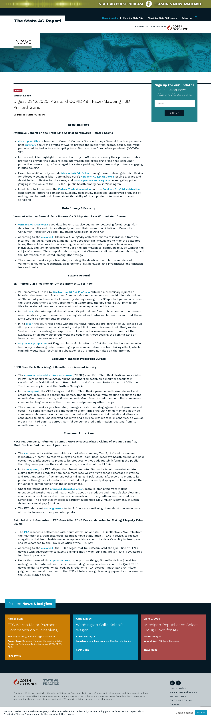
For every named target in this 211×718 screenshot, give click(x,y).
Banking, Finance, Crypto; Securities (36, 639)
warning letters (54, 511)
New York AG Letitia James (109, 176)
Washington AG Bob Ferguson (108, 180)
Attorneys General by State (183, 694)
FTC (27, 456)
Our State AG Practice (181, 702)
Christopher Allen (30, 141)
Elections (174, 643)
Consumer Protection (19, 646)
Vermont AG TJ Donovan (34, 227)
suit (31, 314)
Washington (90, 639)
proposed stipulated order (68, 491)
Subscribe (187, 18)
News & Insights (110, 18)
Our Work (174, 706)
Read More (14, 658)
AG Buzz (163, 643)
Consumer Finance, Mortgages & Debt (42, 643)
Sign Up (174, 113)
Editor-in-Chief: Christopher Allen (150, 26)
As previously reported (33, 346)
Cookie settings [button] (184, 712)
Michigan (156, 639)
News (18, 91)
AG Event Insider (178, 698)
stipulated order (61, 562)
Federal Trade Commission (76, 192)
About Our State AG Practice (162, 18)
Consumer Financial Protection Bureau (50, 378)
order (29, 326)
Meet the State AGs (133, 18)
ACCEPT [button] (201, 713)
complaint (48, 240)
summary (31, 144)
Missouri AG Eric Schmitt (78, 172)
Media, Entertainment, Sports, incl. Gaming (109, 643)
